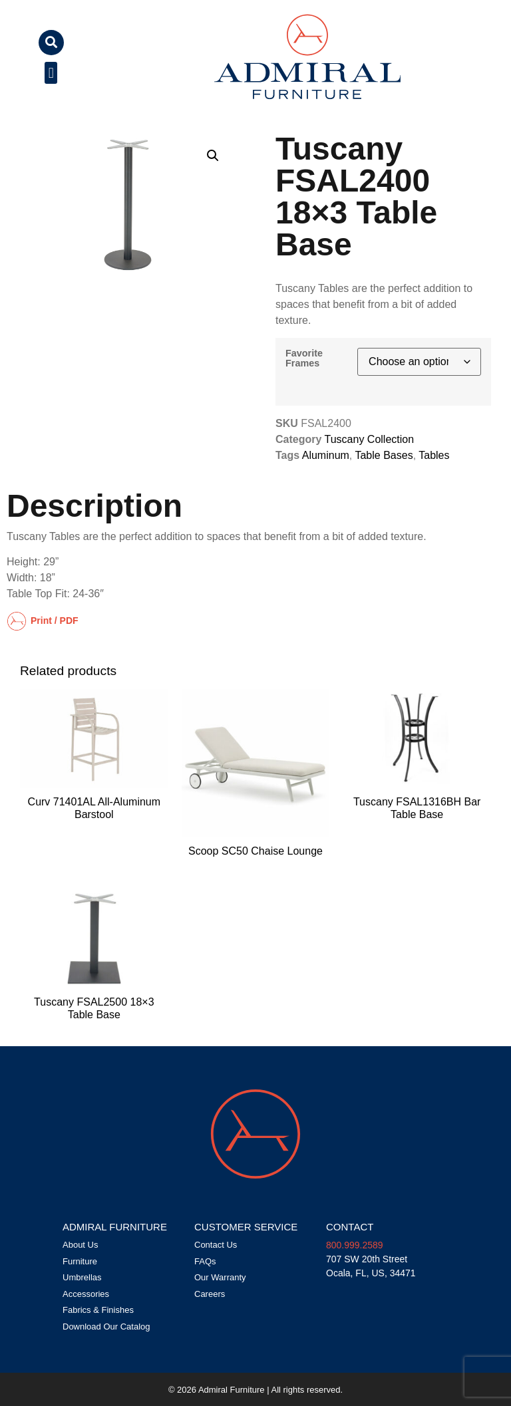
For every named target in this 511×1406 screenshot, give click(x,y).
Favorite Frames (304, 358)
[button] (51, 42)
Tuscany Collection (370, 439)
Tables (434, 455)
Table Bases (384, 455)
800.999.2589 (354, 1245)
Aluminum (325, 455)
